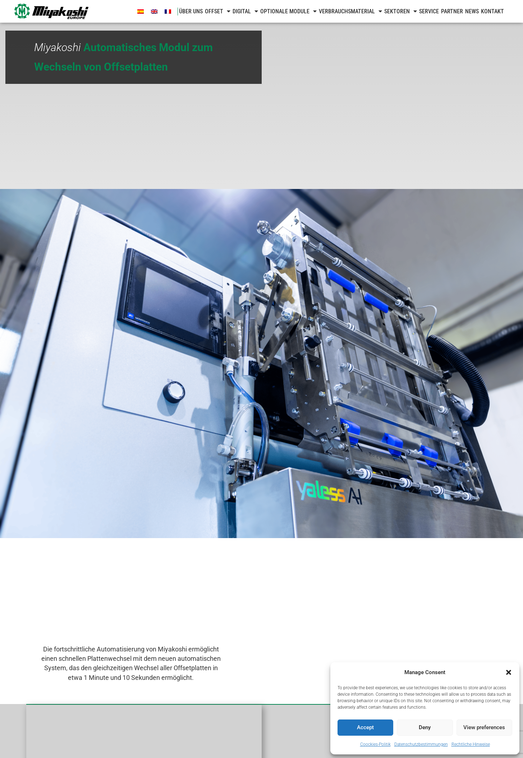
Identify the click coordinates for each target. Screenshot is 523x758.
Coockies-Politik (375, 744)
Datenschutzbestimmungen (421, 744)
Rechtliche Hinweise (470, 744)
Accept (365, 727)
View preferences (484, 727)
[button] (508, 672)
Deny (425, 727)
